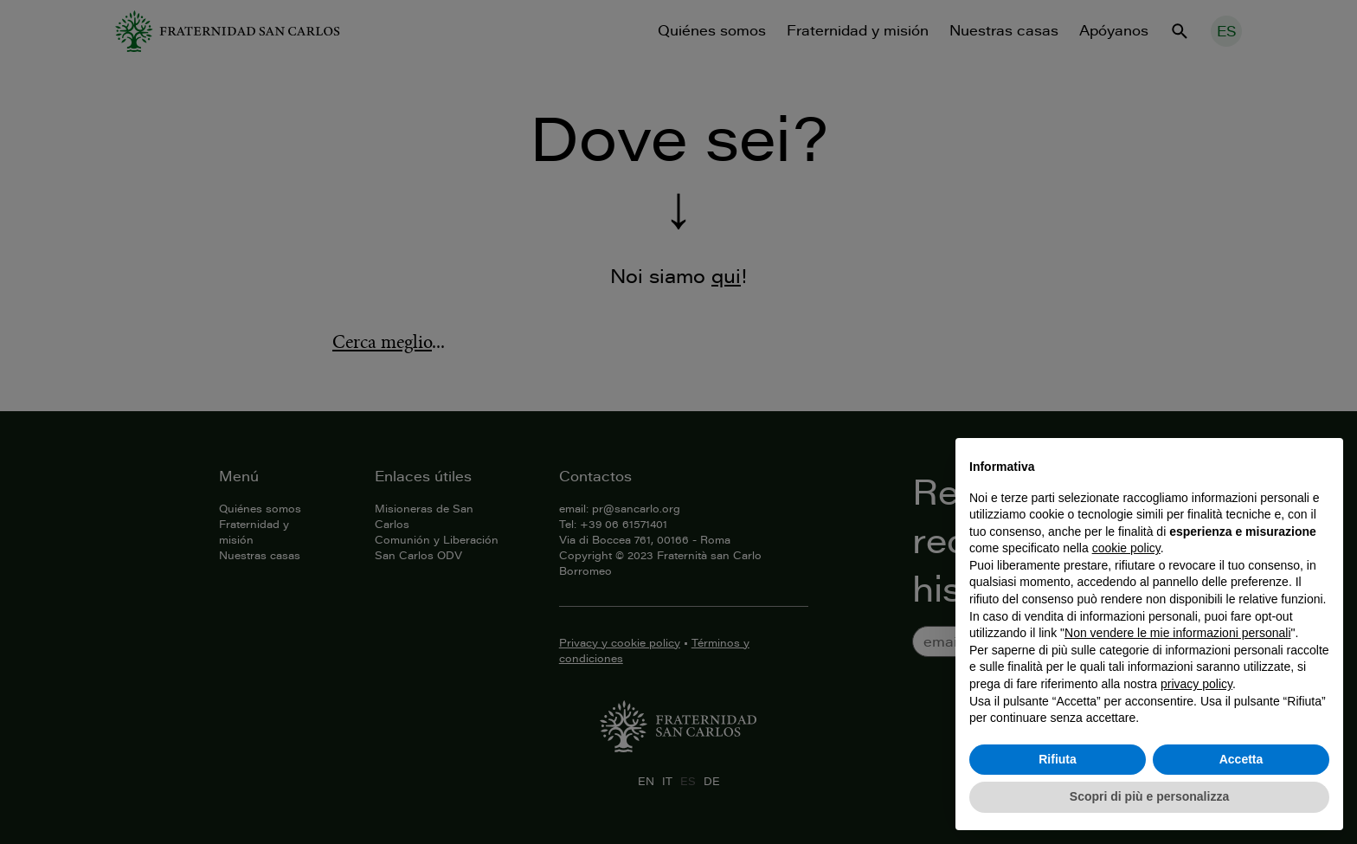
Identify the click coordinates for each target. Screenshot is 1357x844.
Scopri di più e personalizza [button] (1149, 796)
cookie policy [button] (1126, 548)
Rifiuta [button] (1058, 759)
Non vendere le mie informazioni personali (1177, 633)
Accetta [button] (1241, 759)
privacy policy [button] (1196, 684)
